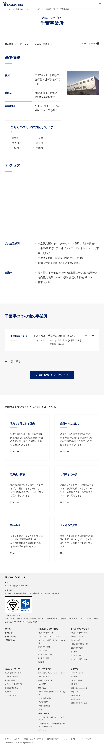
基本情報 (10, 45)
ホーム (8, 10)
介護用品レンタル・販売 (48, 630)
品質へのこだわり (77, 638)
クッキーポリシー (70, 740)
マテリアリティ (43, 678)
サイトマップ (86, 740)
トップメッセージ (77, 674)
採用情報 (8, 642)
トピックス (42, 731)
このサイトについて (12, 740)
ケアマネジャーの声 (45, 656)
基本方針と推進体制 (45, 682)
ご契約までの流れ (77, 649)
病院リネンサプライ (24, 10)
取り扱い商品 (75, 642)
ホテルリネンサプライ (80, 630)
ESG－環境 (42, 685)
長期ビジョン (75, 693)
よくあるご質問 (43, 659)
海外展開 (41, 663)
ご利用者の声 (42, 652)
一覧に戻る (13, 363)
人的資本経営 (43, 703)
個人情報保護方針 (53, 740)
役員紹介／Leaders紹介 (79, 689)
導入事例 (74, 653)
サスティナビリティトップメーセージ (51, 674)
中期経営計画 (75, 697)
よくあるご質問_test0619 (79, 661)
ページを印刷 (90, 45)
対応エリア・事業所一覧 (46, 10)
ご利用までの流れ (44, 648)
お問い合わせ (10, 638)
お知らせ (8, 634)
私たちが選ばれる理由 (46, 634)
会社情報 (74, 670)
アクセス (25, 45)
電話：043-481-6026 (45, 94)
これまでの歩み (76, 682)
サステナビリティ (45, 670)
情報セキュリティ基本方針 (33, 740)
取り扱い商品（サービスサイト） (49, 638)
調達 (40, 711)
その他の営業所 (43, 45)
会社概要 (74, 685)
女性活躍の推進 (44, 707)
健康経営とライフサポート (80, 704)
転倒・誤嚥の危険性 (46, 700)
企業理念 (74, 678)
